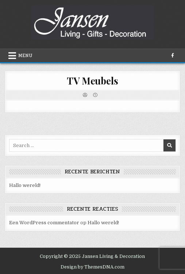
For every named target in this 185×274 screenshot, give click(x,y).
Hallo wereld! (25, 185)
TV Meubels (92, 80)
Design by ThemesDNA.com (92, 267)
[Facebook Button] (172, 55)
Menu (25, 55)
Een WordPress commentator (44, 222)
